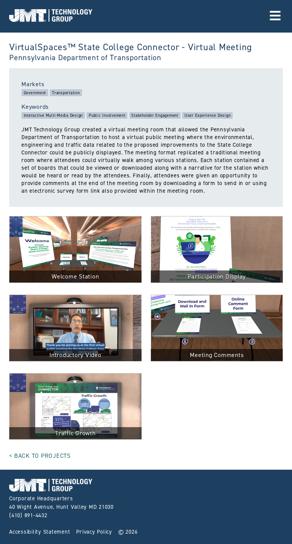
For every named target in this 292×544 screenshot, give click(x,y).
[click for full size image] (75, 250)
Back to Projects (42, 456)
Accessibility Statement (39, 532)
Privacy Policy (94, 532)
